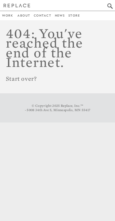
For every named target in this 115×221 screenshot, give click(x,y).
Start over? (21, 78)
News (60, 15)
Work (7, 15)
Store (74, 15)
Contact (42, 15)
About (23, 15)
